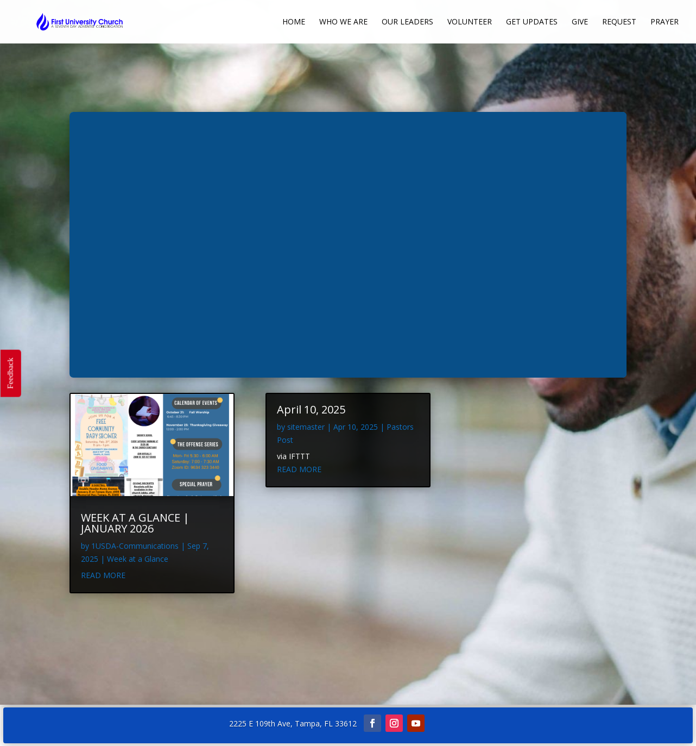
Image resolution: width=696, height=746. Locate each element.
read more (103, 575)
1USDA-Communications (135, 546)
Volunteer (469, 22)
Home (293, 22)
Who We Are (343, 22)
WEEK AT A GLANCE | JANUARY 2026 (135, 523)
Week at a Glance (137, 559)
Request (619, 22)
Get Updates (532, 22)
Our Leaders (407, 22)
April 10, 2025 (311, 409)
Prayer (664, 22)
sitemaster (306, 427)
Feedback (9, 373)
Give (580, 22)
